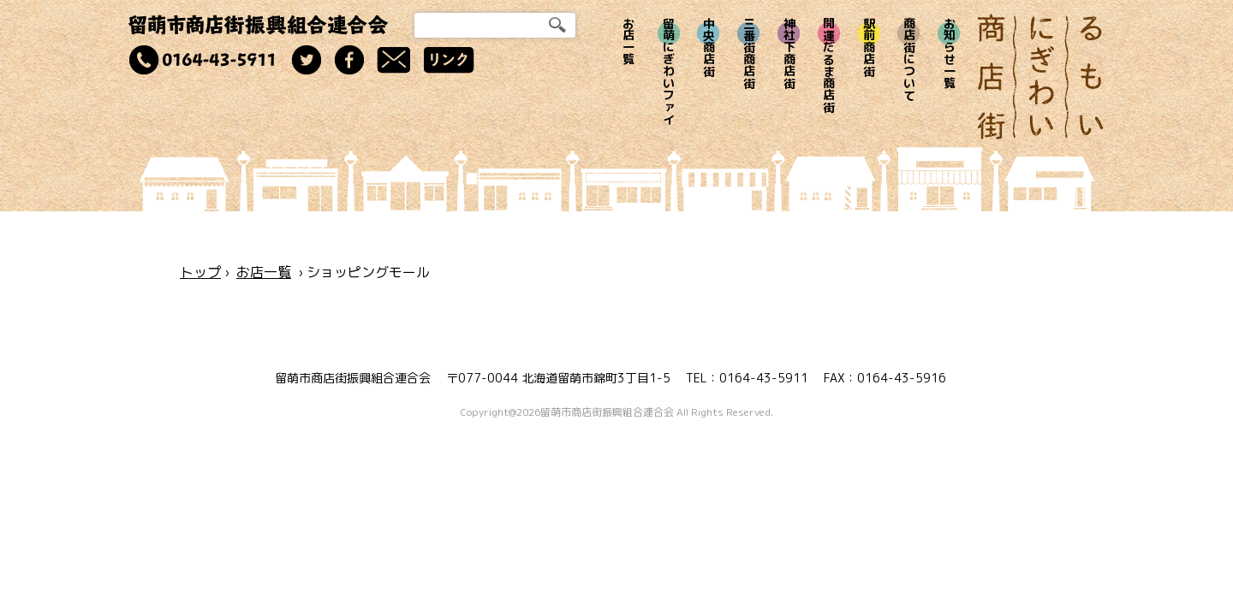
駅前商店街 (869, 47)
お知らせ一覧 (949, 53)
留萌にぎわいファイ (669, 71)
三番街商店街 (749, 53)
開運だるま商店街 (829, 65)
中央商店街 (708, 47)
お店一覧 (629, 41)
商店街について (909, 59)
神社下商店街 (789, 53)
